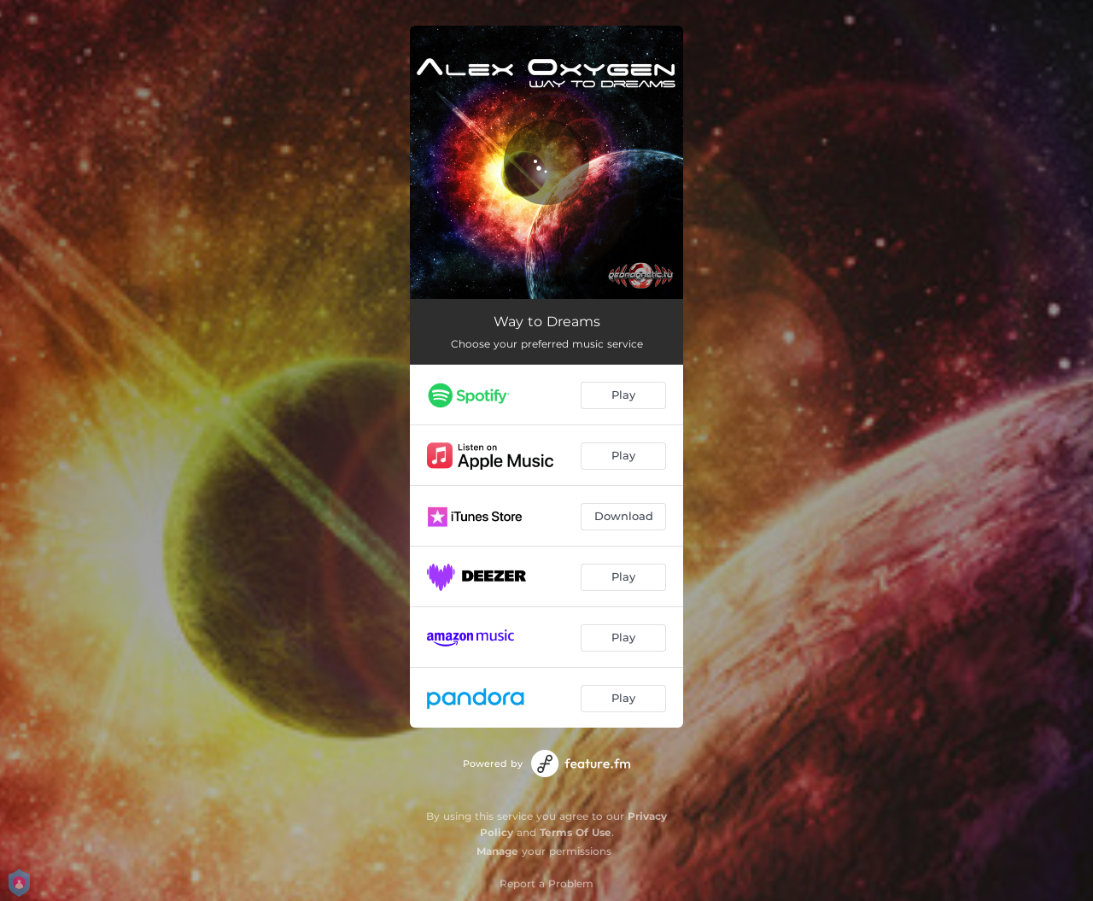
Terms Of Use (575, 832)
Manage (497, 851)
